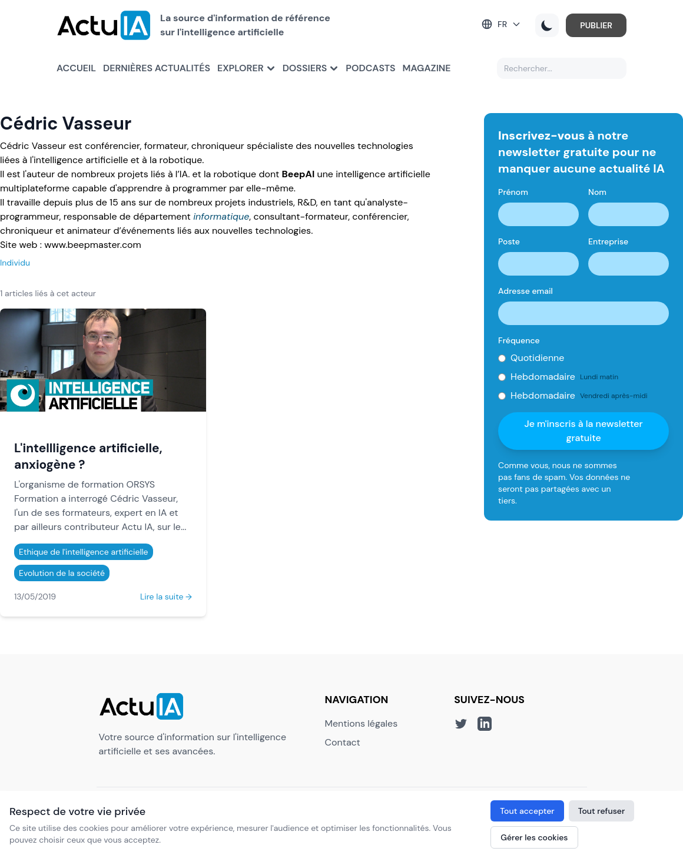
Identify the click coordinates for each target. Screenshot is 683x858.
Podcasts (370, 68)
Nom (597, 192)
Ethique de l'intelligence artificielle (83, 551)
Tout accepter (527, 811)
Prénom (513, 192)
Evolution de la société (62, 573)
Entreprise (608, 241)
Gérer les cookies (534, 837)
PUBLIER (596, 25)
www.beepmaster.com (92, 244)
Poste (509, 241)
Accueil (76, 68)
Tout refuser (601, 811)
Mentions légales (361, 723)
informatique (221, 216)
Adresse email (525, 291)
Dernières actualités (156, 68)
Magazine (427, 68)
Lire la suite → (166, 596)
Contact (342, 742)
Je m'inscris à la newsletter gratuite (584, 431)
